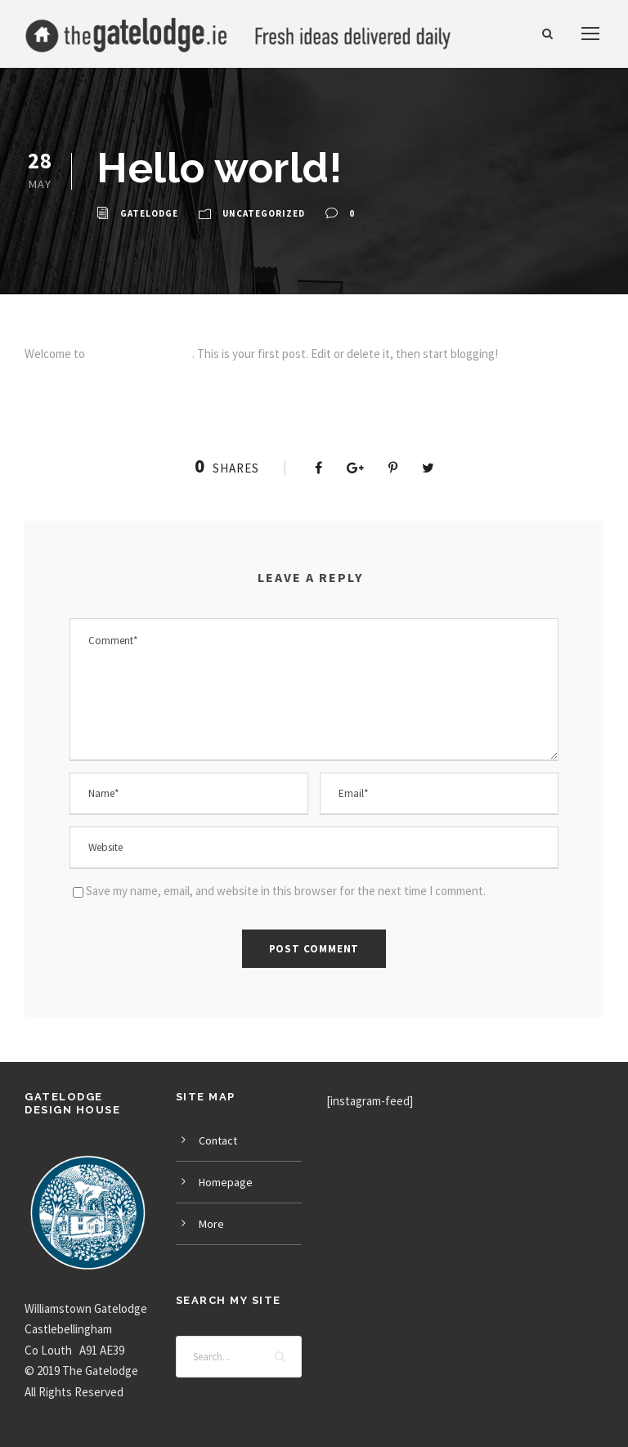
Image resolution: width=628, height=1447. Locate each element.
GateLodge (149, 213)
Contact (218, 1140)
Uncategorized (263, 213)
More (211, 1223)
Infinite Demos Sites (139, 353)
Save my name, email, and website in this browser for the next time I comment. (286, 890)
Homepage (226, 1182)
